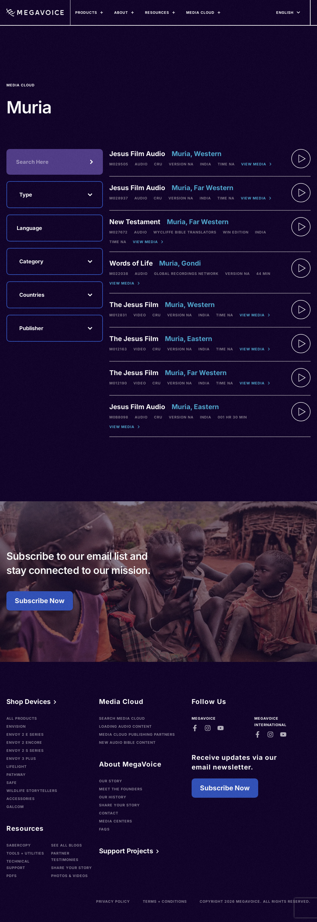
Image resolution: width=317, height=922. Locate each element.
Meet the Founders (120, 789)
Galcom (15, 806)
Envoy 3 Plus (21, 758)
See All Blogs (66, 845)
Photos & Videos (69, 876)
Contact (108, 813)
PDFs (11, 876)
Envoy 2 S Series (25, 750)
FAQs (104, 829)
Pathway (16, 774)
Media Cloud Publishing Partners (137, 734)
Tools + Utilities (25, 853)
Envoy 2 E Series (25, 734)
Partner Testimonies (64, 856)
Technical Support (18, 864)
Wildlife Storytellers (31, 790)
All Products (21, 718)
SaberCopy (18, 845)
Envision (16, 726)
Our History (112, 797)
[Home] (34, 12)
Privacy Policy (113, 901)
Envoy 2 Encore (24, 742)
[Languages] (285, 12)
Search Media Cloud (122, 718)
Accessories (20, 798)
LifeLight (16, 766)
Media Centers (115, 821)
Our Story (110, 781)
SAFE (11, 782)
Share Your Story (71, 867)
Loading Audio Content (125, 726)
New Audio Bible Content (127, 742)
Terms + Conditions (165, 901)
